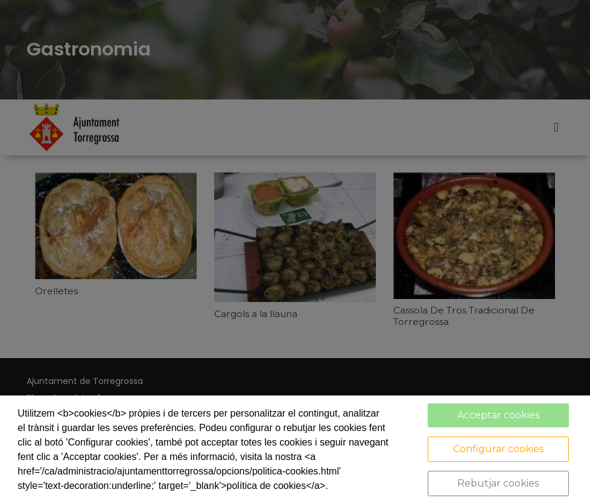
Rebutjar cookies (498, 483)
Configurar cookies (498, 449)
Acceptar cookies (498, 415)
